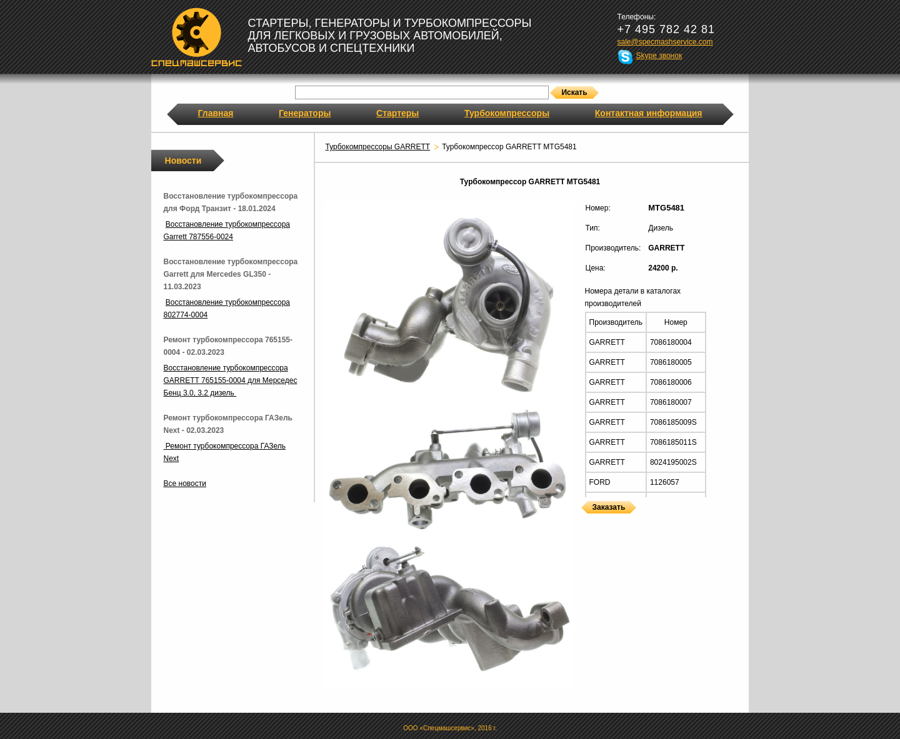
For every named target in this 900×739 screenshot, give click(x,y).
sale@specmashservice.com (665, 41)
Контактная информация (648, 113)
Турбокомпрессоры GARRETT (378, 146)
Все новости (185, 483)
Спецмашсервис (196, 36)
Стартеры (397, 113)
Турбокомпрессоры (506, 113)
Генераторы (305, 113)
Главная (216, 113)
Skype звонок (659, 55)
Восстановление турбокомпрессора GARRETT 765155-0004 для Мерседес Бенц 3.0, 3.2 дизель (231, 380)
